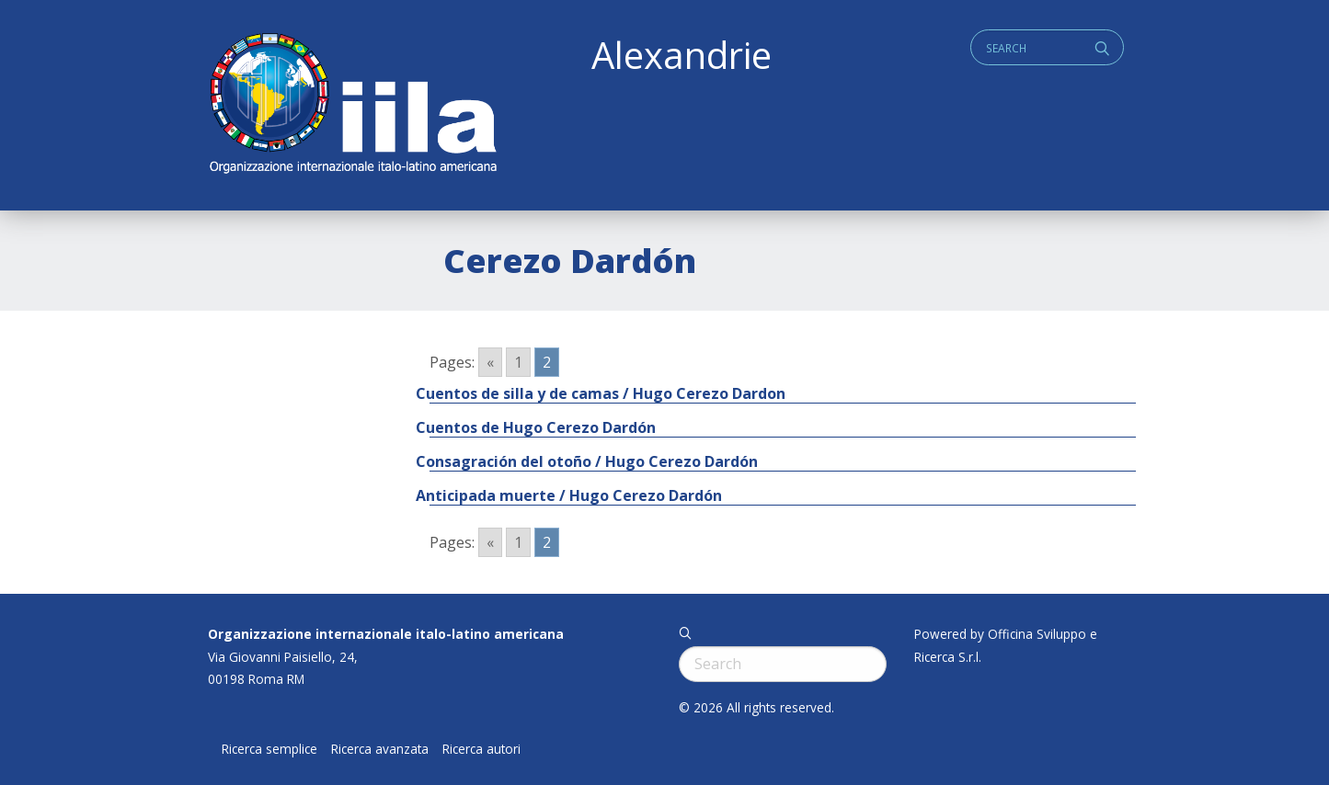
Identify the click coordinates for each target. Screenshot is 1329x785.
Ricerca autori (481, 749)
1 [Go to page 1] (518, 362)
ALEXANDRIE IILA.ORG (352, 105)
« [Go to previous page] (490, 362)
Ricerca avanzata (380, 749)
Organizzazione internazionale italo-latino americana (386, 634)
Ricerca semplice (269, 749)
